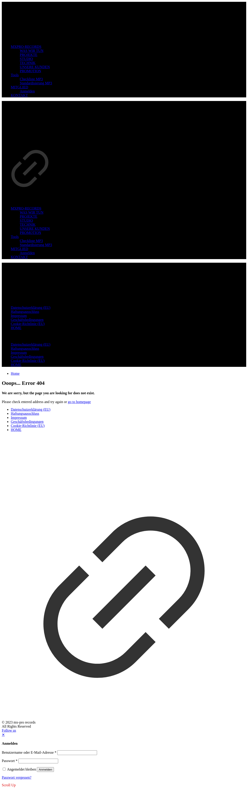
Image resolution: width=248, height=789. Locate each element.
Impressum (19, 417)
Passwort (10, 761)
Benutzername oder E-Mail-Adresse (29, 752)
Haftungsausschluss (25, 413)
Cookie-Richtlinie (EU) (28, 426)
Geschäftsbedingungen (27, 422)
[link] (30, 149)
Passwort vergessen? (16, 777)
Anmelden (45, 769)
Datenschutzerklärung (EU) (30, 409)
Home (15, 373)
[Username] (77, 752)
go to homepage (79, 402)
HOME (16, 430)
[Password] (38, 761)
